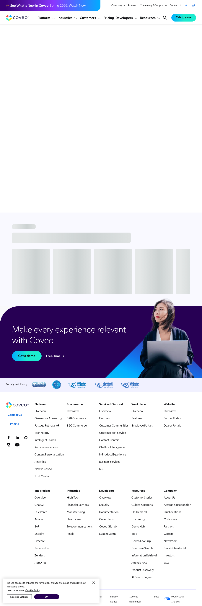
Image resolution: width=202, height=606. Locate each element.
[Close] (93, 595)
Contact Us (176, 5)
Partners (132, 5)
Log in (193, 5)
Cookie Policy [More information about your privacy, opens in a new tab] (32, 603)
